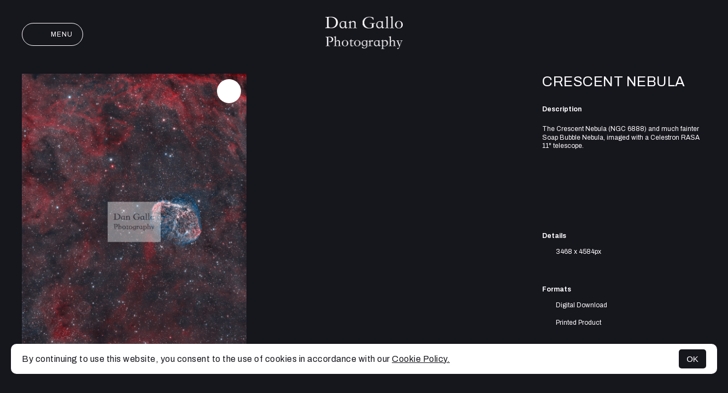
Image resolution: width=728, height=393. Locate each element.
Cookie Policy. (421, 359)
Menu (52, 34)
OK (692, 359)
